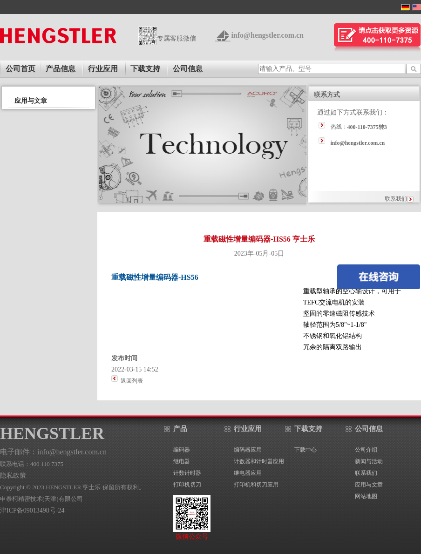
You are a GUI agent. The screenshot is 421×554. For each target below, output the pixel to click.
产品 (180, 428)
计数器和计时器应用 (259, 461)
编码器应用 (248, 449)
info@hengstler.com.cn (267, 35)
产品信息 (60, 69)
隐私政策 (13, 475)
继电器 (181, 461)
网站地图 (366, 496)
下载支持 (145, 69)
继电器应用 (248, 473)
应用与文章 (369, 484)
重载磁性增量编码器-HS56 (154, 277)
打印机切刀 (187, 484)
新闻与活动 (369, 461)
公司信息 (188, 69)
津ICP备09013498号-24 (32, 510)
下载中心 (305, 449)
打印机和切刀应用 (256, 484)
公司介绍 (366, 449)
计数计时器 (187, 473)
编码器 (181, 449)
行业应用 (103, 69)
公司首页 (20, 69)
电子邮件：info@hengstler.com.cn (53, 452)
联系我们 (396, 199)
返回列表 (132, 381)
